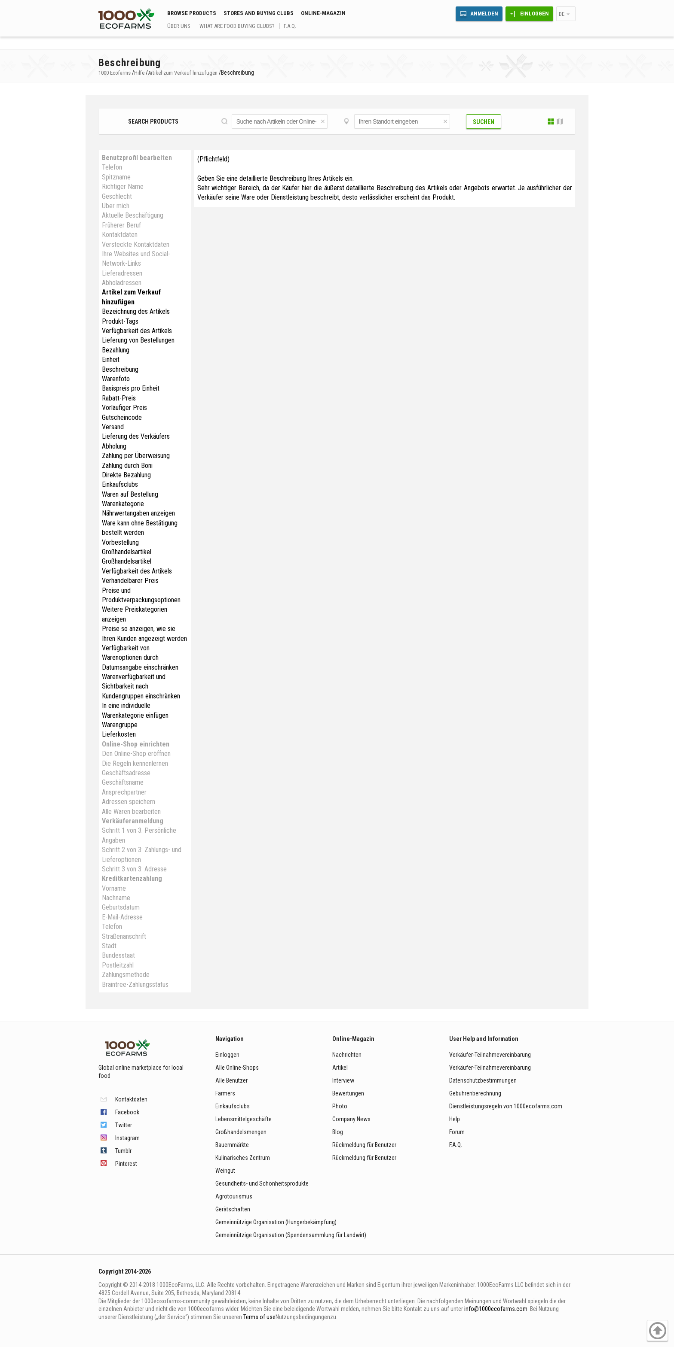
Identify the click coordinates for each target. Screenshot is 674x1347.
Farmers (225, 1093)
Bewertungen (348, 1093)
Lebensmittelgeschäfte (243, 1119)
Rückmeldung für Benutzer (364, 1144)
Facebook (127, 1112)
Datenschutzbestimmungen (483, 1080)
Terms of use (259, 1317)
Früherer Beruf (121, 225)
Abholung (114, 446)
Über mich (115, 206)
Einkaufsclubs (120, 484)
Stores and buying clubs (259, 13)
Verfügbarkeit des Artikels (137, 331)
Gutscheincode (122, 417)
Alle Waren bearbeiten (131, 811)
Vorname (114, 888)
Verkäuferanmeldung (132, 821)
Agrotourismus (233, 1196)
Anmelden (484, 13)
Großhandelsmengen (241, 1132)
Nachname (116, 898)
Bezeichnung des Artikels (136, 311)
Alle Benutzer (231, 1080)
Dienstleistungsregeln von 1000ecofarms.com (505, 1106)
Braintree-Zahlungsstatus (135, 984)
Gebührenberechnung (475, 1093)
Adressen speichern (128, 802)
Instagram (127, 1138)
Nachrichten (347, 1054)
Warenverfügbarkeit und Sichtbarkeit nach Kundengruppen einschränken (141, 686)
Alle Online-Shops (237, 1067)
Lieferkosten (119, 734)
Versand (113, 427)
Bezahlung (115, 350)
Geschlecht (117, 196)
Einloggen (534, 13)
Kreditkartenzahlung (132, 878)
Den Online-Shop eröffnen (136, 753)
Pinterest (126, 1163)
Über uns (178, 26)
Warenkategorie (123, 504)
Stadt (109, 946)
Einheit (110, 359)
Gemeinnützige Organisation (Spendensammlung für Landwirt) (290, 1235)
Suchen (483, 121)
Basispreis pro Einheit (130, 388)
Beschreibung (120, 369)
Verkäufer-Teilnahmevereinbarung (490, 1054)
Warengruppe (120, 725)
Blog (337, 1132)
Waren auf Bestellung (130, 494)
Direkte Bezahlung (126, 475)
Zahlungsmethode (126, 975)
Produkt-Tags (120, 321)
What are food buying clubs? (237, 26)
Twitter (123, 1125)
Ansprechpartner (124, 792)
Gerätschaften (232, 1209)
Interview (343, 1080)
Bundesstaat (118, 955)
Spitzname (116, 177)
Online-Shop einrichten (135, 744)
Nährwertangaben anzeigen (138, 513)
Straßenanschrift (124, 936)
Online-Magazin (323, 13)
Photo (339, 1106)
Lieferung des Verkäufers (136, 436)
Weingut (225, 1170)
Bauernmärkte (232, 1144)
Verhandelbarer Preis (130, 580)
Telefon (112, 167)
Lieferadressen (122, 273)
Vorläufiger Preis (124, 407)
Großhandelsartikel (126, 552)
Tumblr (123, 1150)
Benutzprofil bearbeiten (137, 158)
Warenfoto (116, 379)
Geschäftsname (123, 782)
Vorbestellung (120, 542)
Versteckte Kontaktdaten (135, 244)
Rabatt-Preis (119, 398)
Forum (457, 1132)
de (561, 14)
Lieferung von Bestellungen (138, 340)
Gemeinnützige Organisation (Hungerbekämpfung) (276, 1222)
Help (454, 1119)
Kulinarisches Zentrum (242, 1157)
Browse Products (191, 13)
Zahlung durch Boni (127, 465)
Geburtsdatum (121, 907)
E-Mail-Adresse (122, 917)
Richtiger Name (123, 186)
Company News (351, 1119)
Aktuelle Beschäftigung (132, 215)
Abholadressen (121, 283)
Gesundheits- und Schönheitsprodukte (262, 1183)
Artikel (340, 1067)
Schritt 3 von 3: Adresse (134, 869)
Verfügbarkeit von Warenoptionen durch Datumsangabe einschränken (140, 657)
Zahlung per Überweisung (136, 456)
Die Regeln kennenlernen (135, 763)
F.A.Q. (290, 26)
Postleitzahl (118, 965)
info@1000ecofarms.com (495, 1308)
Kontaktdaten (120, 235)
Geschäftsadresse (126, 773)
